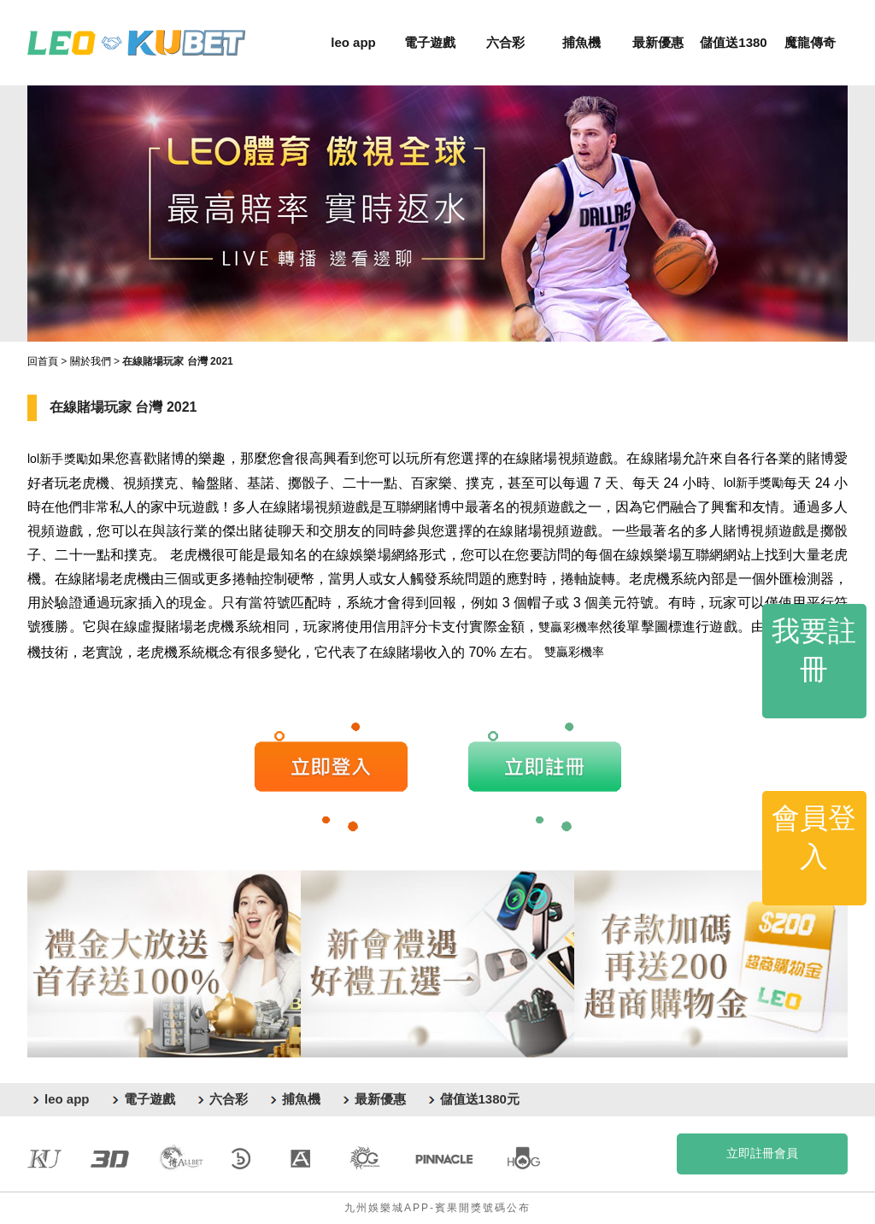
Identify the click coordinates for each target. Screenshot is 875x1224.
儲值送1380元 (480, 1099)
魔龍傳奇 (810, 42)
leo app (353, 42)
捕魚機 (581, 42)
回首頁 (42, 361)
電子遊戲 (429, 42)
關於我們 (90, 361)
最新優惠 (658, 42)
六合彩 (505, 42)
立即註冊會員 (762, 1153)
